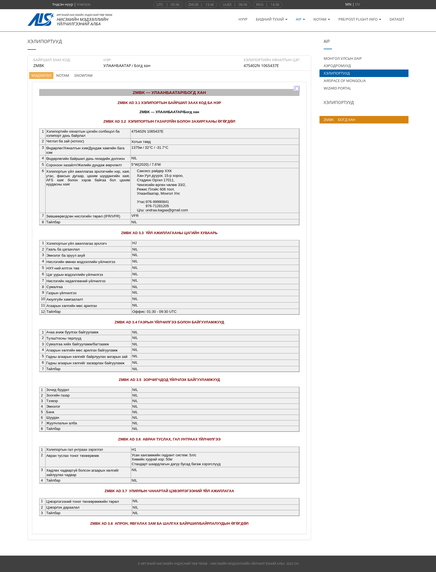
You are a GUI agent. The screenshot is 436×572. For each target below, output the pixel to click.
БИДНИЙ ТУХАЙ (272, 19)
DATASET (397, 19)
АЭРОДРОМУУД (337, 65)
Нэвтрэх (84, 4)
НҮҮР (243, 19)
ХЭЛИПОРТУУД (337, 73)
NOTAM (321, 19)
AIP (300, 19)
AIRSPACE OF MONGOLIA (345, 80)
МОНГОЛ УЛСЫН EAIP (343, 58)
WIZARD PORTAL (337, 88)
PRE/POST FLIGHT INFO (359, 19)
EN (357, 4)
